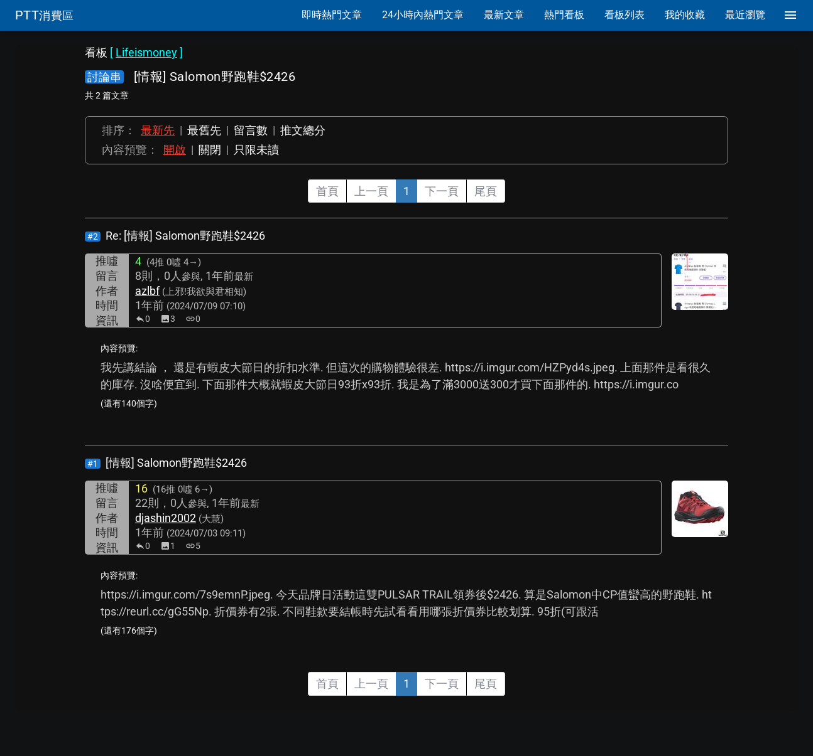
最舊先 (204, 130)
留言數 (251, 130)
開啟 (174, 149)
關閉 (210, 149)
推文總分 (302, 130)
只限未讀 (256, 149)
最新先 (158, 130)
